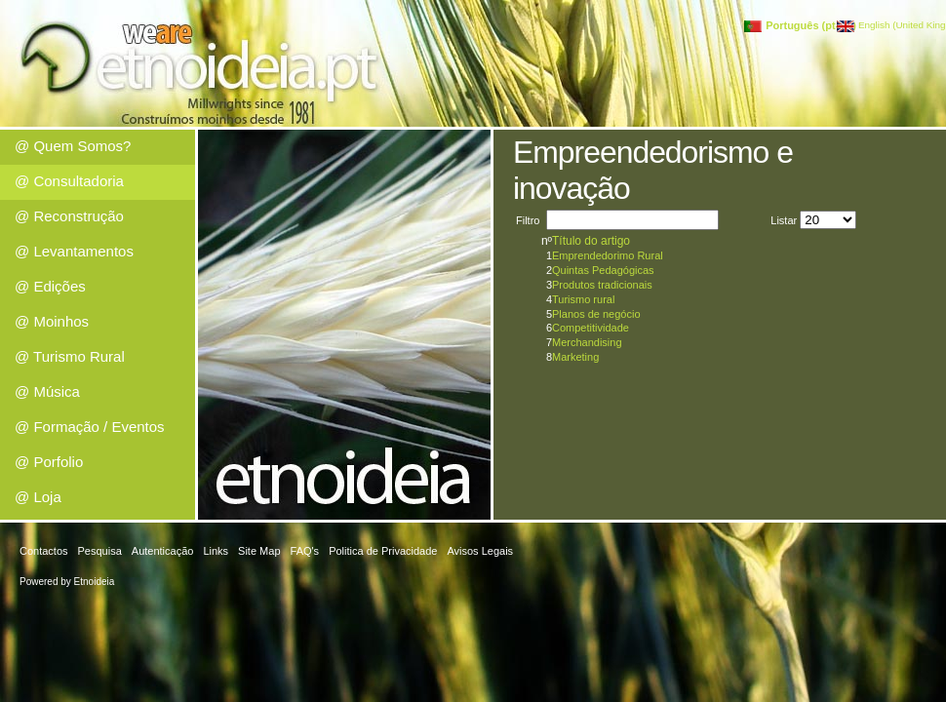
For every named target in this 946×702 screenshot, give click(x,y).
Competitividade (590, 327)
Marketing (575, 357)
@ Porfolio (49, 461)
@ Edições (50, 286)
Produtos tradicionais (602, 285)
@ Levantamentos (74, 251)
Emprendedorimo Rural (607, 255)
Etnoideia (94, 581)
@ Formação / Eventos (90, 426)
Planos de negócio (596, 314)
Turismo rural (583, 299)
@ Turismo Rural (70, 356)
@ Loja (38, 496)
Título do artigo (591, 241)
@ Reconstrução (69, 216)
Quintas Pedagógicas (603, 270)
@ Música (47, 391)
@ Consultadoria (69, 181)
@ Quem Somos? (73, 145)
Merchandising (587, 342)
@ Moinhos (52, 321)
